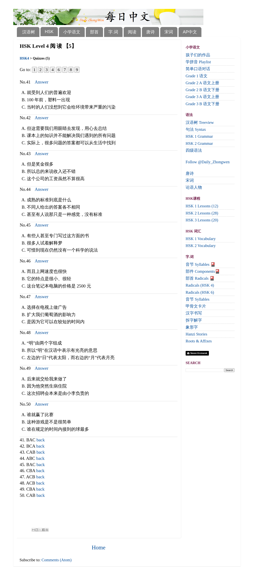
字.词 (113, 31)
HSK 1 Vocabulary (201, 238)
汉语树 (28, 31)
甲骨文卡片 (196, 306)
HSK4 (24, 58)
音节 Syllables (197, 299)
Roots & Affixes (199, 341)
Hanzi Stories (196, 334)
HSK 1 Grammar (199, 136)
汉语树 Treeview (200, 122)
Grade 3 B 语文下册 (202, 104)
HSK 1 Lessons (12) (202, 206)
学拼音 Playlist (198, 62)
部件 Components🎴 (203, 271)
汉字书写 (194, 313)
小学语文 (71, 31)
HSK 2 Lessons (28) (202, 213)
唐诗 (150, 31)
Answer (41, 82)
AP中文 (190, 31)
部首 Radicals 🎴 (200, 278)
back (40, 439)
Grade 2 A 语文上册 (202, 83)
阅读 (132, 31)
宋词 (168, 31)
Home (99, 547)
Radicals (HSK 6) (200, 292)
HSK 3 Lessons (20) (202, 220)
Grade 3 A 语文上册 (202, 97)
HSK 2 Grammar (199, 143)
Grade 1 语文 (196, 76)
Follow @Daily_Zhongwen (208, 162)
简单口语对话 (198, 69)
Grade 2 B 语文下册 (202, 90)
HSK (49, 31)
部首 (94, 31)
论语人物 (194, 187)
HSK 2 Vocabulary (201, 245)
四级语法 (194, 150)
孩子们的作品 (198, 55)
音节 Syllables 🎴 (200, 264)
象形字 (192, 327)
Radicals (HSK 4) (200, 285)
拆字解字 (194, 320)
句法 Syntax (196, 129)
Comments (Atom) (57, 560)
